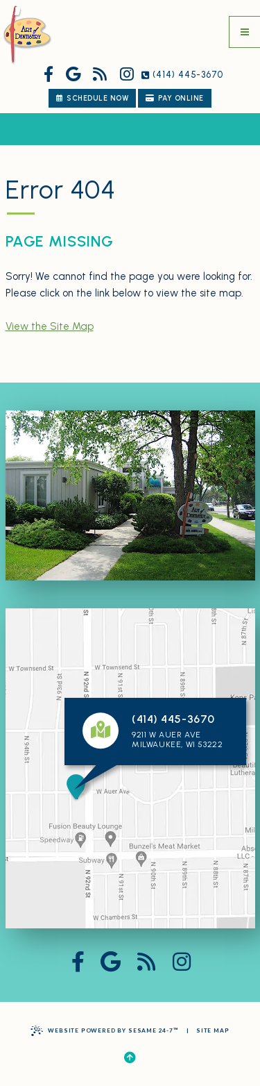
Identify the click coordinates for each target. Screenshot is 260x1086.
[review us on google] (73, 75)
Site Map (212, 1030)
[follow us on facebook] (48, 75)
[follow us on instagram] (127, 75)
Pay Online (175, 98)
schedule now (92, 98)
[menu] (244, 32)
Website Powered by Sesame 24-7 (104, 1031)
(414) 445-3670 (182, 75)
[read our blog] (100, 75)
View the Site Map (50, 326)
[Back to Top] (130, 1058)
